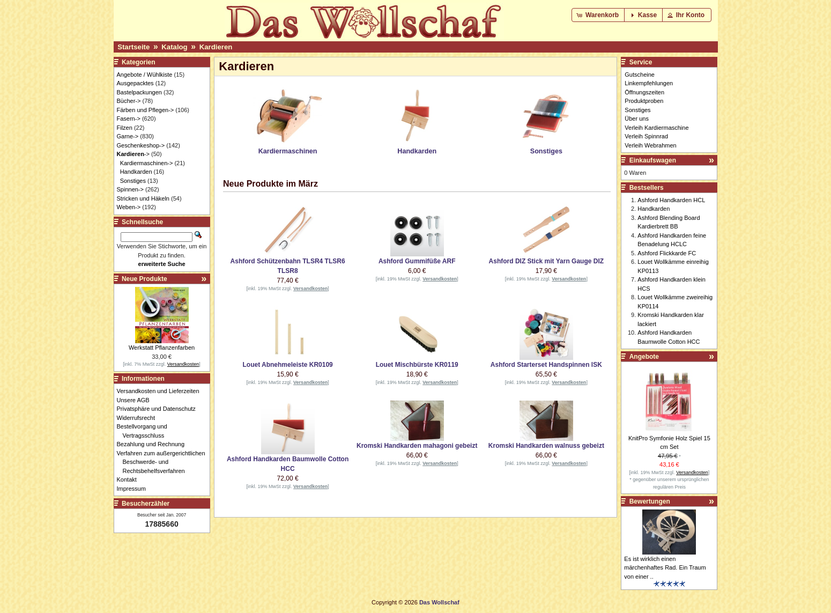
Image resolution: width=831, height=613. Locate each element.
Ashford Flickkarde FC (666, 253)
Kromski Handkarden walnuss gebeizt (546, 445)
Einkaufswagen (652, 160)
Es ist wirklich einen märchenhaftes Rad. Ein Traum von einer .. (665, 568)
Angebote (644, 356)
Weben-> (129, 207)
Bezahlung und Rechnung (154, 444)
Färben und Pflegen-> (145, 110)
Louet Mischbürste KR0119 (417, 364)
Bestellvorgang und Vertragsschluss (145, 431)
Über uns (637, 118)
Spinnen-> (130, 189)
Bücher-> (129, 101)
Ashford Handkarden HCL (671, 200)
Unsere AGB (136, 400)
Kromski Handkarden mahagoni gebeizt (417, 445)
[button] (599, 15)
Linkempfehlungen (649, 83)
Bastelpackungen (139, 92)
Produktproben (644, 101)
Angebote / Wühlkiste (145, 74)
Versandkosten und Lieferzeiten (161, 391)
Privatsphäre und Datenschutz (159, 408)
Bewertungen (649, 501)
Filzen (124, 127)
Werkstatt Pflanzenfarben (162, 347)
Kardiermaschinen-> (146, 163)
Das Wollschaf (439, 602)
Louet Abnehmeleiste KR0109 (287, 364)
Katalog (174, 47)
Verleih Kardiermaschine (656, 127)
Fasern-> (128, 118)
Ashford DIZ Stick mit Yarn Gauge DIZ (546, 261)
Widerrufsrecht (139, 418)
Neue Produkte (144, 279)
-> (133, 154)
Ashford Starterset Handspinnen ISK (546, 364)
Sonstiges (133, 181)
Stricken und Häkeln (143, 198)
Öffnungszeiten (644, 92)
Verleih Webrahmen (650, 145)
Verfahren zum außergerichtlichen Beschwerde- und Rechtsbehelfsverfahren (164, 462)
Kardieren (216, 47)
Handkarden (136, 171)
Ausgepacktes (135, 83)
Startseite (133, 47)
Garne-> (128, 136)
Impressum (134, 488)
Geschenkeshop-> (141, 145)
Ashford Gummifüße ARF (417, 261)
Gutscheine (640, 74)
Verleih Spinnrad (646, 136)
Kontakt (130, 479)
